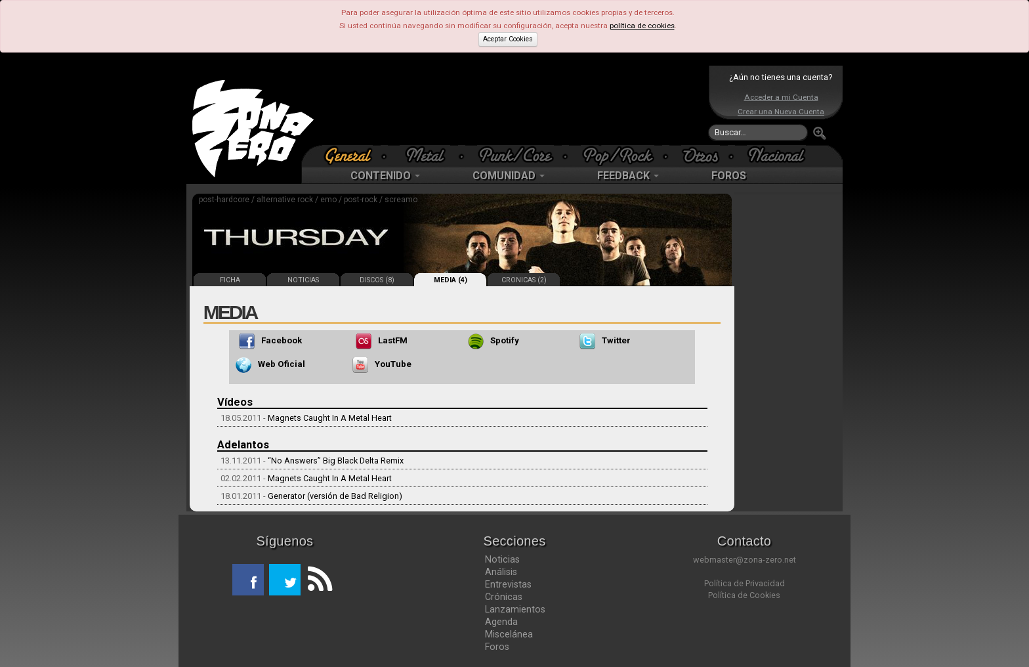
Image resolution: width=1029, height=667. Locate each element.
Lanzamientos (515, 609)
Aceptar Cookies (508, 39)
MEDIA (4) (450, 280)
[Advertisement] (511, 105)
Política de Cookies (744, 595)
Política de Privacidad (744, 583)
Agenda (501, 621)
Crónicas (503, 597)
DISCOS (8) (377, 280)
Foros (497, 646)
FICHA (230, 280)
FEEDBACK (628, 175)
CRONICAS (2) (524, 280)
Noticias (502, 559)
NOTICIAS (303, 280)
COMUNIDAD (508, 175)
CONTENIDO (385, 175)
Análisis (501, 572)
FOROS (728, 175)
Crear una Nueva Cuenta (781, 111)
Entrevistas (508, 584)
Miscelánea (509, 634)
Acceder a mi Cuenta (781, 97)
